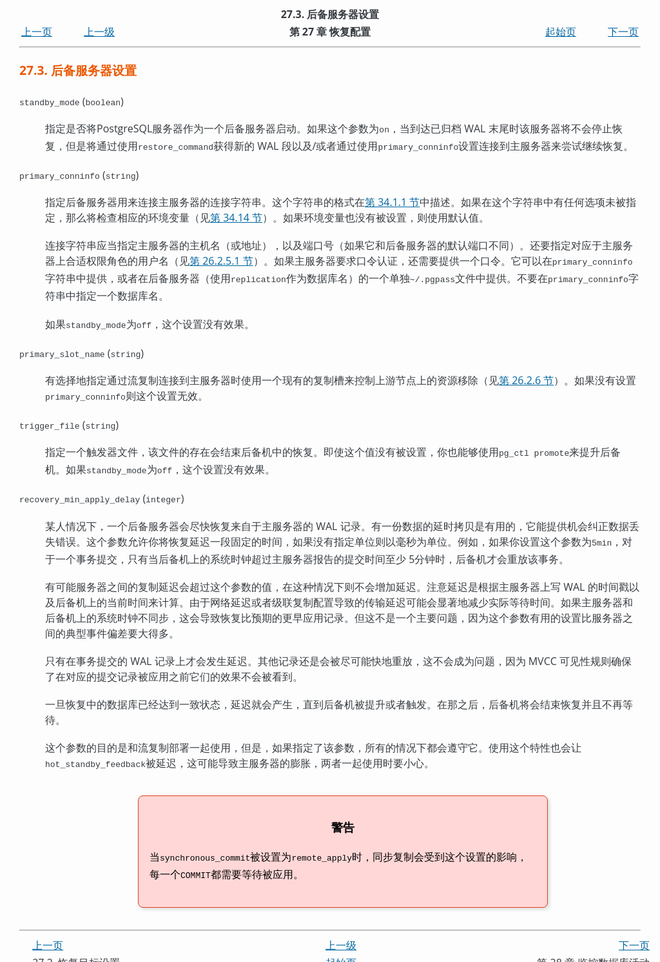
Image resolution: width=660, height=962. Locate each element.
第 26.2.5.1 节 (221, 258)
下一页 (623, 32)
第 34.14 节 (236, 215)
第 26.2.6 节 (526, 374)
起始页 (560, 32)
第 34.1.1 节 (392, 199)
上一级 (99, 32)
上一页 (36, 32)
